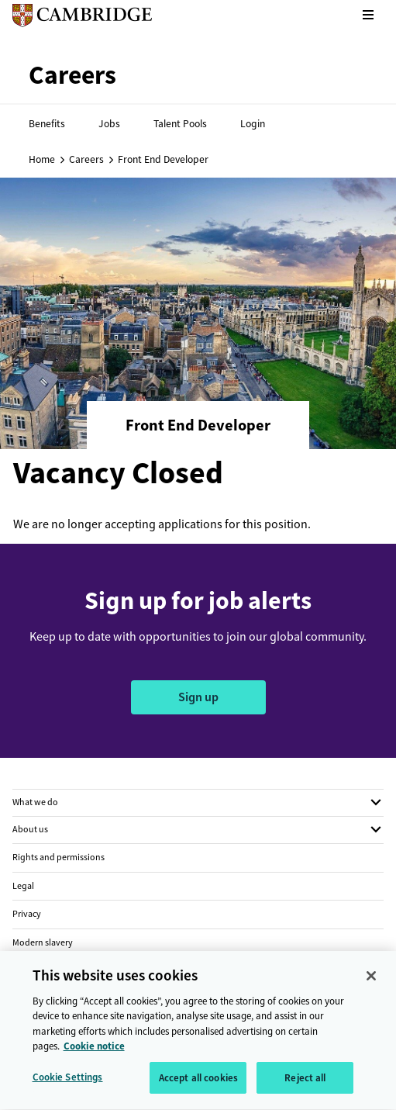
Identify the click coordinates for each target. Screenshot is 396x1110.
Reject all (304, 1085)
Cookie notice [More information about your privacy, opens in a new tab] (94, 1053)
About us (30, 829)
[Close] (371, 983)
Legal (23, 885)
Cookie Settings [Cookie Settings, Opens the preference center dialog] (68, 1084)
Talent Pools (180, 123)
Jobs (109, 123)
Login (252, 123)
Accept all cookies (198, 1085)
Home (42, 159)
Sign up (198, 697)
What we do (35, 802)
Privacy (26, 913)
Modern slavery (42, 942)
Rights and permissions (58, 857)
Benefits (47, 123)
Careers (86, 159)
